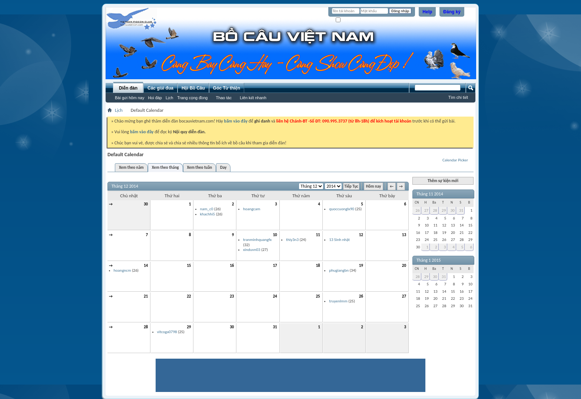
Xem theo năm (131, 167)
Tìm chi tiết (458, 97)
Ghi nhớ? (346, 20)
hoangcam (251, 209)
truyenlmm (338, 301)
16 (232, 265)
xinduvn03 (251, 249)
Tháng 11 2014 (429, 194)
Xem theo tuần (199, 167)
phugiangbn (339, 270)
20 (404, 265)
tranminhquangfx (257, 239)
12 (361, 234)
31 (275, 327)
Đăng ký (452, 11)
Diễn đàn (128, 88)
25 (318, 296)
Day (223, 167)
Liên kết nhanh (253, 97)
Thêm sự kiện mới (443, 180)
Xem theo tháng (165, 167)
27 (404, 296)
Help (427, 11)
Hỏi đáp (155, 97)
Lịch (169, 97)
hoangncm (122, 270)
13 (404, 234)
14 (146, 265)
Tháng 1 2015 (428, 260)
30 (146, 204)
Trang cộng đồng (192, 97)
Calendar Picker (455, 160)
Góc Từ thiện (226, 88)
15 (189, 265)
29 (189, 327)
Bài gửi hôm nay (129, 97)
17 (275, 265)
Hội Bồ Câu (193, 88)
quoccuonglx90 (341, 209)
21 (146, 296)
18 (318, 265)
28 (146, 327)
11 (318, 234)
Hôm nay (373, 186)
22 (189, 296)
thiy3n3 (292, 239)
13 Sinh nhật (339, 239)
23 (232, 296)
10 (275, 234)
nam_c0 (206, 209)
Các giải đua (160, 88)
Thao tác (224, 97)
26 (361, 296)
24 (275, 296)
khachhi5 (207, 214)
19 (361, 265)
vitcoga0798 (167, 331)
